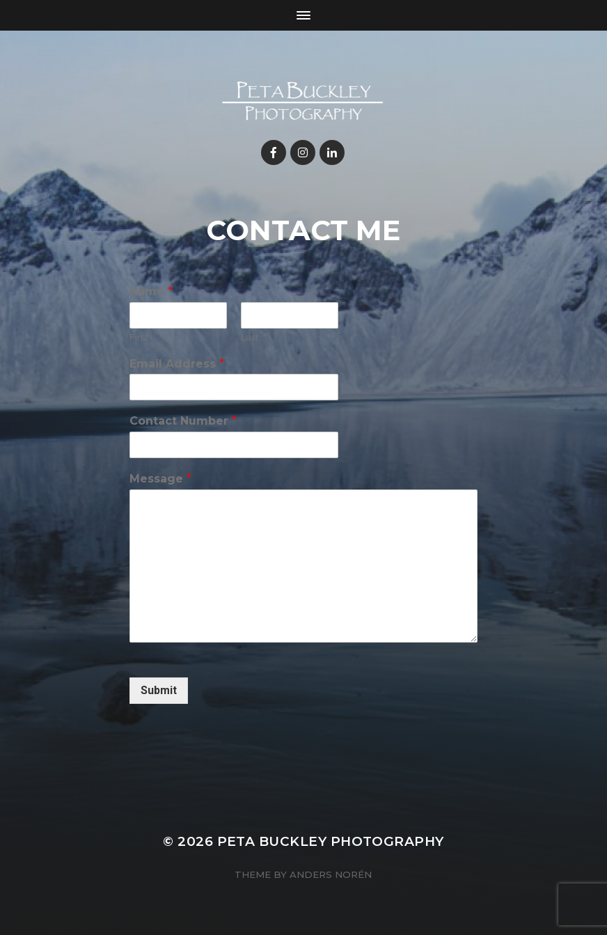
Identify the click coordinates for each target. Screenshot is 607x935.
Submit (159, 690)
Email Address (176, 363)
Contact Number (183, 420)
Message (160, 478)
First (138, 337)
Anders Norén (331, 874)
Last (250, 337)
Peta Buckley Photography (330, 841)
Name (151, 291)
